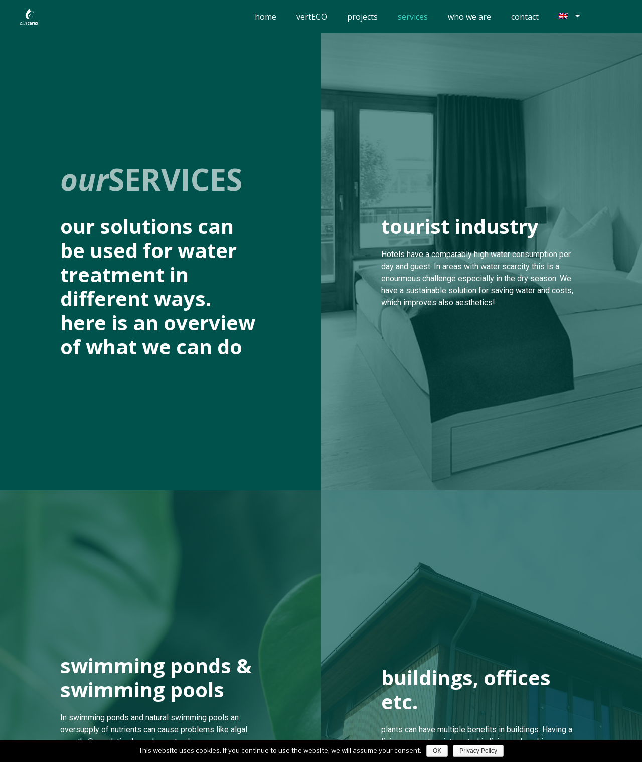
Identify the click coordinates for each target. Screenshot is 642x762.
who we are (469, 16)
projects (362, 16)
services (413, 16)
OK (437, 750)
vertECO (311, 16)
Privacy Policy (478, 750)
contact (525, 16)
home (265, 16)
